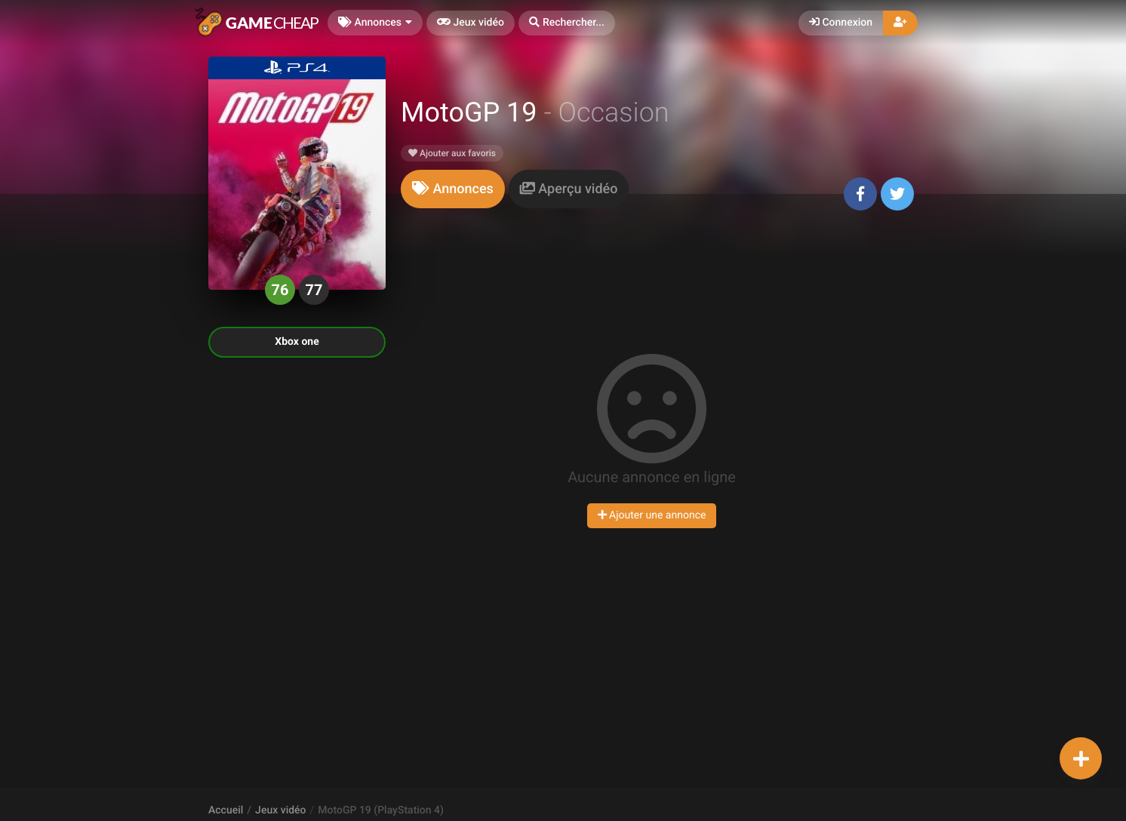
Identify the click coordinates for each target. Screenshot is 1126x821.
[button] (566, 23)
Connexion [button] (840, 23)
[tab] (453, 189)
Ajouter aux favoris (452, 153)
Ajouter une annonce (652, 515)
